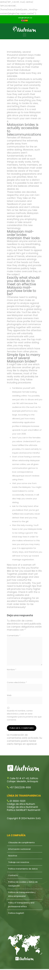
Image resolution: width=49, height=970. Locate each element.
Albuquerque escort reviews (25, 475)
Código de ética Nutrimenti (22, 807)
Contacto (13, 875)
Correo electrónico (17, 682)
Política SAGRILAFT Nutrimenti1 (23, 810)
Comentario (13, 635)
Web (9, 695)
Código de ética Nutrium (21, 804)
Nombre (11, 669)
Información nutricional (19, 849)
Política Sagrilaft (16, 913)
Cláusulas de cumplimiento (21, 842)
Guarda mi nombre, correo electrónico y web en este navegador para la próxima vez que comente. (24, 715)
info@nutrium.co (25, 17)
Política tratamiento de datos (23, 868)
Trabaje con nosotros (18, 862)
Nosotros (12, 855)
